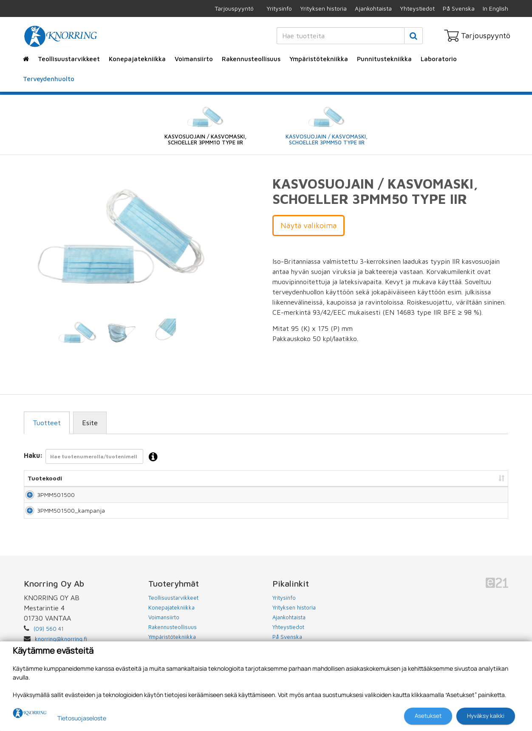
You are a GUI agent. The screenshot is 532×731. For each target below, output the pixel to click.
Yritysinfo (279, 8)
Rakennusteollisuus (251, 58)
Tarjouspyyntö (234, 8)
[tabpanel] (77, 333)
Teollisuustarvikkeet (69, 58)
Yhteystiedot (417, 8)
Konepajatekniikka (137, 58)
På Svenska (459, 8)
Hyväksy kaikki (485, 716)
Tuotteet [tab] (47, 422)
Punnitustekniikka (384, 58)
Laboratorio (439, 58)
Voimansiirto (194, 58)
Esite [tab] (90, 422)
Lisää (492, 498)
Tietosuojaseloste (81, 718)
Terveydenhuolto (48, 78)
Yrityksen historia (323, 8)
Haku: (93, 457)
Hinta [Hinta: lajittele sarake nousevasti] (407, 478)
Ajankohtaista (373, 8)
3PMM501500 (46, 498)
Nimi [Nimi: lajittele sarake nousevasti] (119, 478)
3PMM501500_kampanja (62, 521)
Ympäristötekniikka (318, 58)
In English (495, 8)
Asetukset (428, 716)
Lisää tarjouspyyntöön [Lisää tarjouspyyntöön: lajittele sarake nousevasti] (461, 478)
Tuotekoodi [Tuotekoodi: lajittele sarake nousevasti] (45, 478)
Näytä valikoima (308, 225)
